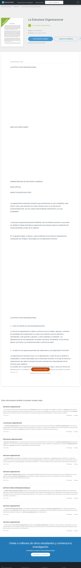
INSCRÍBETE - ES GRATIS (40, 554)
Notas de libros (40, 2)
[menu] (78, 2)
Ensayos (16, 6)
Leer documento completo (40, 38)
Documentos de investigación (25, 2)
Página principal (6, 6)
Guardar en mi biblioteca (66, 38)
